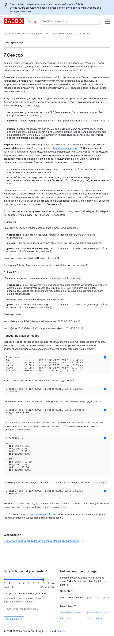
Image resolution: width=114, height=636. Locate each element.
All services (66, 618)
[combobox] (71, 21)
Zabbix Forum (94, 618)
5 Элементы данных (64, 33)
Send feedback (14, 619)
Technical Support (70, 612)
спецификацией (39, 529)
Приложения (41, 33)
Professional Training (98, 612)
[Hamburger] (107, 21)
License (61, 631)
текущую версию (70, 7)
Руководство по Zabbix (17, 33)
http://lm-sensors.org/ (65, 148)
